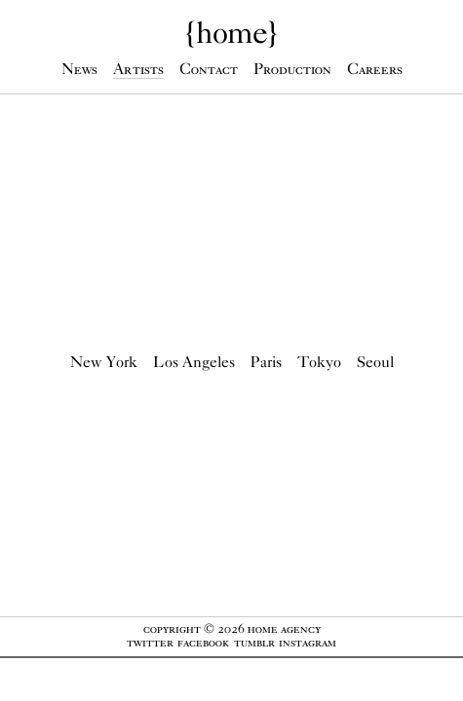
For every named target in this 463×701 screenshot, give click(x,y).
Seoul (375, 361)
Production (292, 69)
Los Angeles (194, 361)
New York (103, 361)
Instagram (307, 642)
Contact (208, 69)
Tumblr (254, 642)
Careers (375, 69)
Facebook (203, 642)
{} (231, 32)
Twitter (150, 642)
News (79, 69)
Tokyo (319, 361)
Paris (266, 361)
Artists (138, 69)
